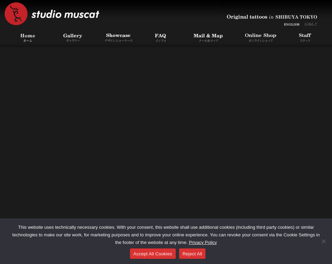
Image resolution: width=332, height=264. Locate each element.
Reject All (192, 253)
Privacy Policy (203, 242)
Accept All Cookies (152, 253)
